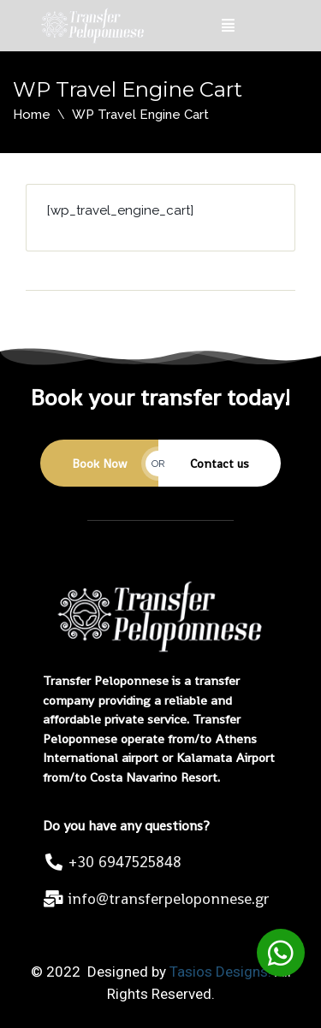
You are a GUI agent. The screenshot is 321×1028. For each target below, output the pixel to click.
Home (32, 114)
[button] (281, 953)
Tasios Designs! (220, 971)
